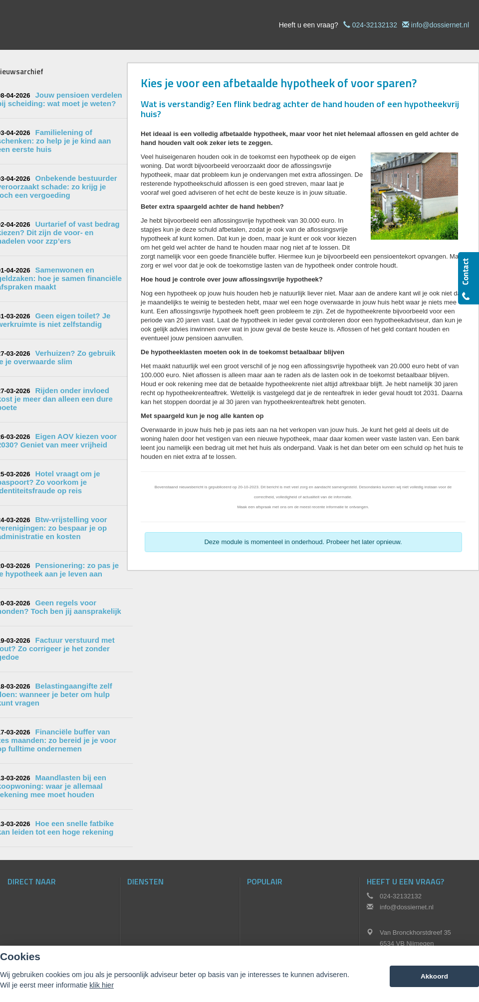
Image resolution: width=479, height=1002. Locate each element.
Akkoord (434, 976)
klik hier (101, 985)
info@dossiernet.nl (440, 25)
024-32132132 (374, 25)
